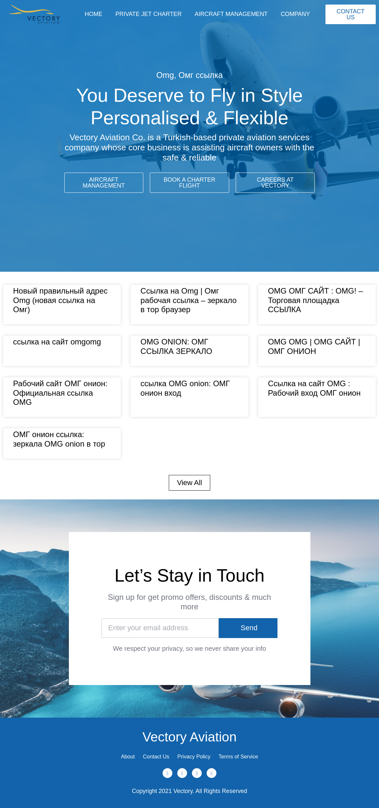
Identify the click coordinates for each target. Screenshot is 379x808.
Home (93, 14)
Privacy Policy (196, 754)
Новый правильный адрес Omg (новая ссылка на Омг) (60, 300)
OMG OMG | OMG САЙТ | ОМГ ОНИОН (314, 346)
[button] (189, 483)
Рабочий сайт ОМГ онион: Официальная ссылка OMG (60, 393)
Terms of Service (250, 754)
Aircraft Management (231, 14)
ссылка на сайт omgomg (57, 341)
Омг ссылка (201, 75)
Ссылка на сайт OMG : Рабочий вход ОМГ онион (314, 388)
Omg (165, 75)
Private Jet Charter (148, 14)
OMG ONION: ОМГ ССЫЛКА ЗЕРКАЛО (176, 346)
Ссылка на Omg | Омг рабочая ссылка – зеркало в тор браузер (188, 300)
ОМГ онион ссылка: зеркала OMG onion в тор (59, 439)
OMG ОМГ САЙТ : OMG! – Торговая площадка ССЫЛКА (315, 300)
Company (295, 14)
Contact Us (150, 754)
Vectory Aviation (189, 730)
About (115, 754)
